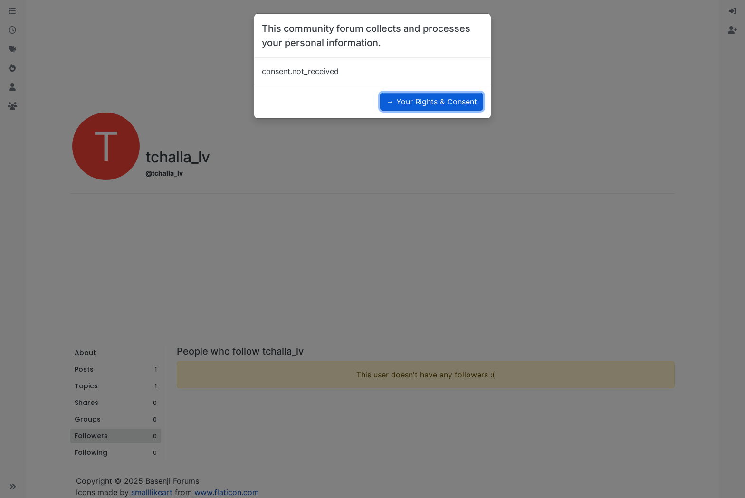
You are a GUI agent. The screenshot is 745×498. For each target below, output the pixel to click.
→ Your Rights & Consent (431, 101)
